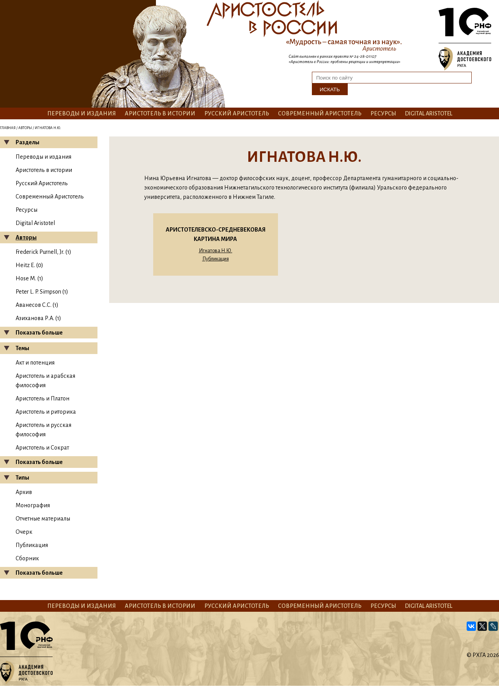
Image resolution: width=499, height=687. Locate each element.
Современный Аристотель (319, 113)
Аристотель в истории (160, 113)
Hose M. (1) (29, 278)
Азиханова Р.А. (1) (38, 318)
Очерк (24, 532)
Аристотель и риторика (46, 412)
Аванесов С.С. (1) (37, 305)
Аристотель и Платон (42, 398)
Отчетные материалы (43, 518)
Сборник (27, 558)
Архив (24, 492)
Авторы (25, 128)
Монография (33, 505)
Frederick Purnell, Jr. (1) (43, 252)
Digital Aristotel (428, 113)
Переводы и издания (81, 113)
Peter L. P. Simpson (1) (42, 292)
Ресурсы (383, 113)
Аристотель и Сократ (42, 447)
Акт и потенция (35, 362)
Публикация (32, 545)
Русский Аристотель (236, 113)
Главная (8, 128)
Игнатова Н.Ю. (215, 250)
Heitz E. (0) (29, 265)
